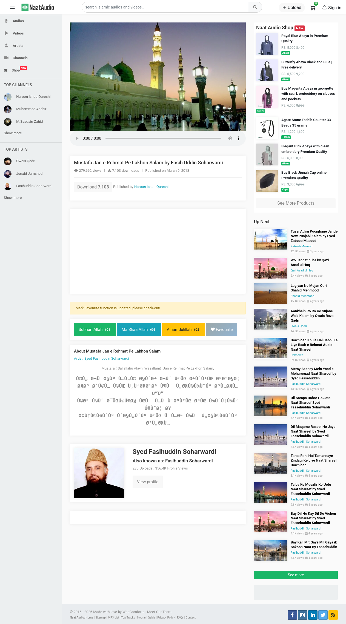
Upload (291, 7)
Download (93, 187)
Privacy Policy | (166, 617)
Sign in (331, 7)
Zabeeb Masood (301, 246)
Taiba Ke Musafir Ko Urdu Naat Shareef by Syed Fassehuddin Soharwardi (311, 489)
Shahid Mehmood (302, 296)
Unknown (297, 355)
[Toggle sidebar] (12, 7)
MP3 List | (114, 617)
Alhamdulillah (184, 329)
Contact (191, 617)
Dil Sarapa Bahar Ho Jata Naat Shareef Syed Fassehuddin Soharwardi (310, 402)
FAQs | (181, 617)
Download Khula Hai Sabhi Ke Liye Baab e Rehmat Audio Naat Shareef (314, 344)
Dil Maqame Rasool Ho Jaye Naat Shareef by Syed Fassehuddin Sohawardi (313, 431)
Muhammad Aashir (25, 109)
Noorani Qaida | (147, 617)
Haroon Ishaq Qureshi (27, 97)
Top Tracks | (128, 617)
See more (296, 575)
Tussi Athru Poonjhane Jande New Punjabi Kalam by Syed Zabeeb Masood (314, 236)
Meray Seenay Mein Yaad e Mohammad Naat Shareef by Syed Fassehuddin (313, 373)
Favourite (222, 329)
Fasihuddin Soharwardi (28, 186)
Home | (90, 617)
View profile (147, 481)
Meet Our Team (159, 612)
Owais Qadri (19, 161)
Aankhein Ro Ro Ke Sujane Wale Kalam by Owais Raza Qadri (312, 315)
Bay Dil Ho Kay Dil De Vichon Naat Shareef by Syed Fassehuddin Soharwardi (313, 518)
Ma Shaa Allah (139, 329)
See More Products (295, 203)
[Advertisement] (158, 251)
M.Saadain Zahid (23, 122)
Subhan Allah (95, 329)
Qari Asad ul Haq (302, 270)
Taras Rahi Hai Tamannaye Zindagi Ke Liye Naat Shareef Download (314, 460)
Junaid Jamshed (23, 174)
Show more (13, 133)
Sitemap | (101, 617)
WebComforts (133, 612)
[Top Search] (255, 7)
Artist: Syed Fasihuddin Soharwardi (101, 358)
